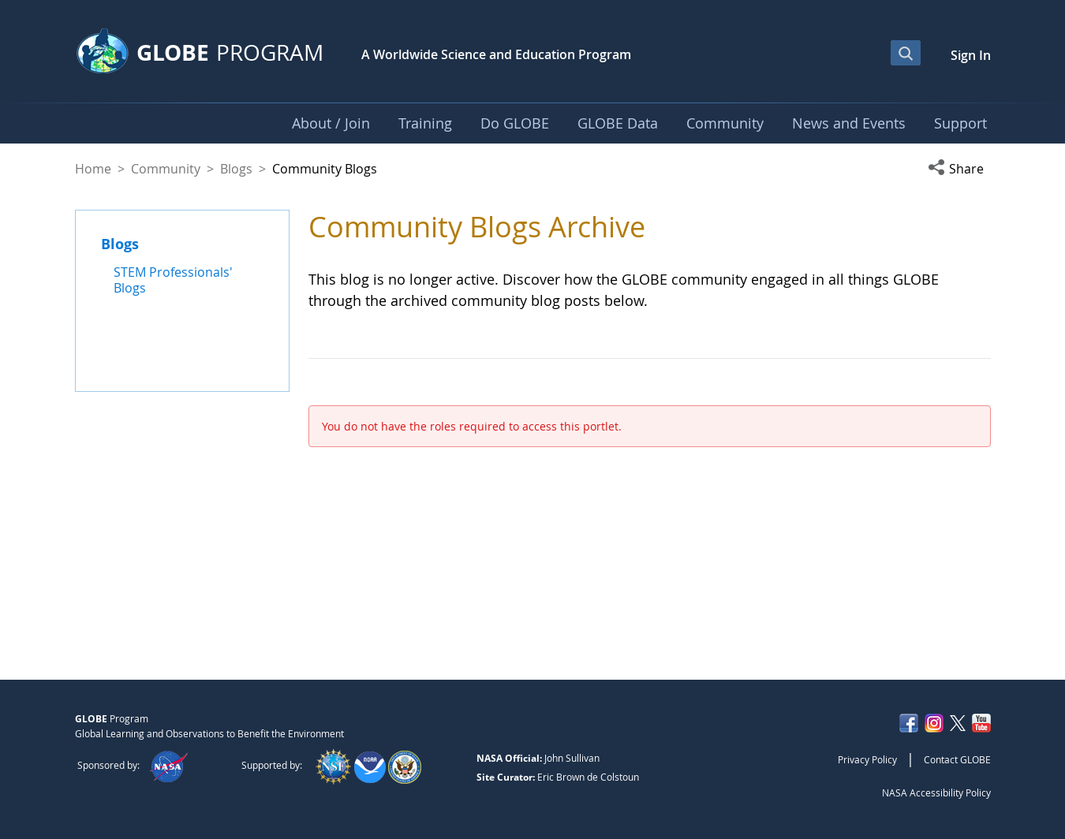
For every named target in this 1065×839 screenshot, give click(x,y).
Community (165, 168)
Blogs (236, 168)
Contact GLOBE (957, 759)
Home (93, 168)
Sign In (971, 55)
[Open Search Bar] (906, 52)
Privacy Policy (867, 759)
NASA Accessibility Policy (936, 792)
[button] (959, 168)
